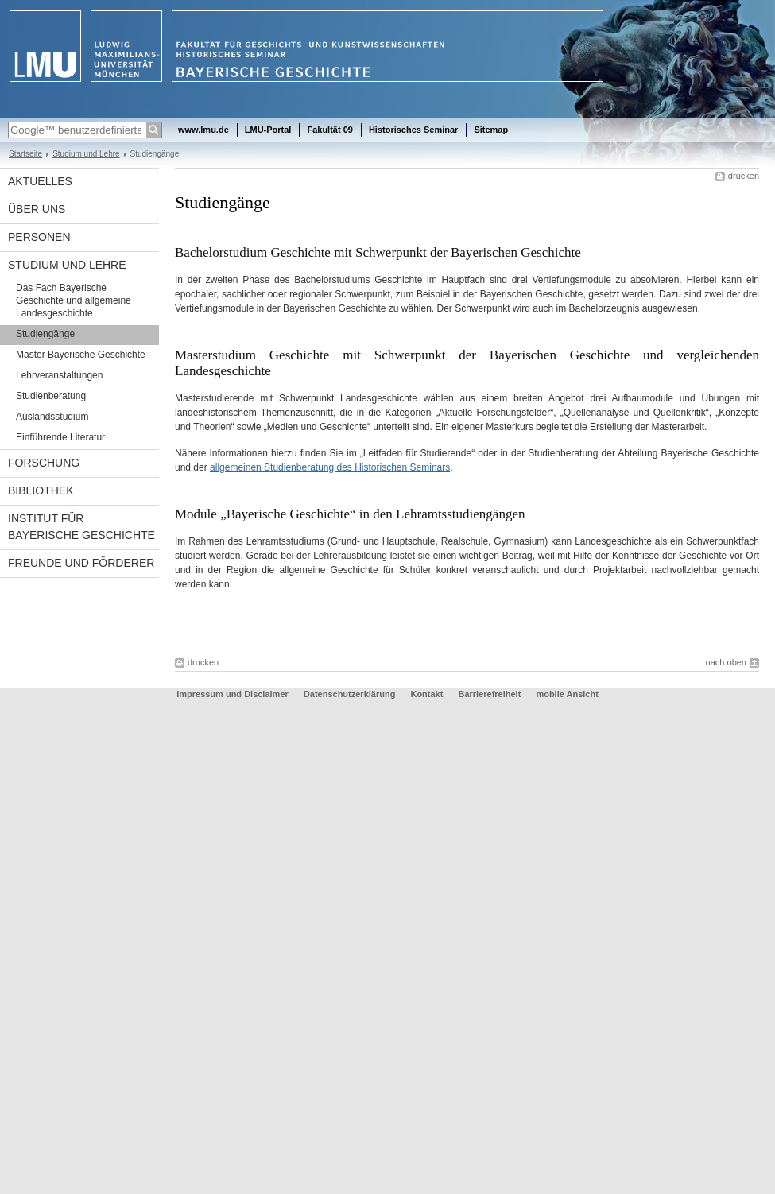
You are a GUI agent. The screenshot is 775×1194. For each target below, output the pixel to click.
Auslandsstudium (52, 416)
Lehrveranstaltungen (59, 375)
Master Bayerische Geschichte (80, 354)
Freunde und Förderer (81, 562)
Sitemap (491, 129)
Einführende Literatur (60, 437)
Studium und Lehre (85, 153)
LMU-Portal (268, 129)
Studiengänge (45, 333)
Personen (39, 237)
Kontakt (426, 694)
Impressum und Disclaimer (232, 694)
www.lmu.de (203, 129)
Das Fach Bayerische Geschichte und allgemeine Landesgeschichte (73, 300)
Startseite (25, 153)
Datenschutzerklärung (350, 694)
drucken (743, 175)
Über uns (36, 209)
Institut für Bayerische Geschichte (81, 526)
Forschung (43, 462)
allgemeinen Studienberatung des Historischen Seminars (330, 467)
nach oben (726, 662)
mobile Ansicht (567, 694)
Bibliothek (40, 490)
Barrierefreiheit (490, 694)
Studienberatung (51, 395)
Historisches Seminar (414, 129)
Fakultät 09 (329, 129)
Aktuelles (40, 181)
